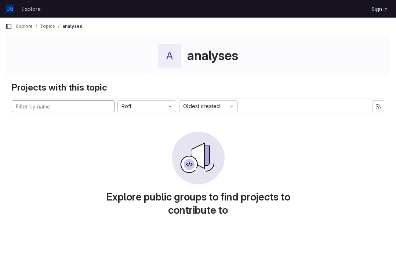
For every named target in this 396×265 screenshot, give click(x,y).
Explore (31, 9)
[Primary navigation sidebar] (9, 26)
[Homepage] (10, 9)
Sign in (379, 9)
